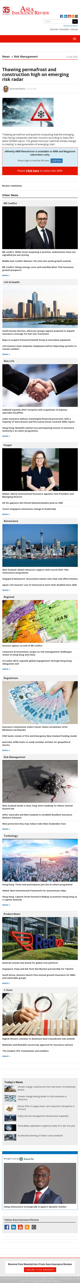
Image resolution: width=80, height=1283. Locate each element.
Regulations (11, 678)
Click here (32, 170)
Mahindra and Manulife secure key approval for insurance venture (37, 1044)
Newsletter (64, 29)
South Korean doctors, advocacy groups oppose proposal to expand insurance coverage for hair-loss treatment (38, 332)
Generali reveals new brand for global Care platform (30, 962)
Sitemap (74, 29)
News (6, 56)
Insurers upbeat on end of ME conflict (22, 645)
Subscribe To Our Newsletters (40, 1269)
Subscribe (54, 29)
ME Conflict (10, 203)
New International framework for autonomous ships (34, 890)
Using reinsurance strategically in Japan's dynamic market (35, 1206)
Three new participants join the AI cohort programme (37, 884)
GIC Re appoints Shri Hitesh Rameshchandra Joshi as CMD (32, 502)
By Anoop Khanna (17, 89)
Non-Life (9, 361)
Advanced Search (70, 25)
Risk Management (26, 56)
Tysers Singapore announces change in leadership (29, 509)
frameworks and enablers (25, 1050)
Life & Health (12, 282)
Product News (12, 914)
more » (6, 275)
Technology (11, 835)
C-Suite (8, 990)
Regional (9, 597)
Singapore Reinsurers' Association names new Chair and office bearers (40, 578)
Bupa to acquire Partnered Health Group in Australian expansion (36, 340)
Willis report (38, 420)
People (8, 445)
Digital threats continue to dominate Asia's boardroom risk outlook (38, 1038)
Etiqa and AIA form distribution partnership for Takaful (37, 968)
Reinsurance (11, 521)
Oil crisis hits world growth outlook (36, 261)
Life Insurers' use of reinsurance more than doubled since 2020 (39, 584)
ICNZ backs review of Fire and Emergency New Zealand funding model (39, 736)
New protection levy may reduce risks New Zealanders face (34, 823)
